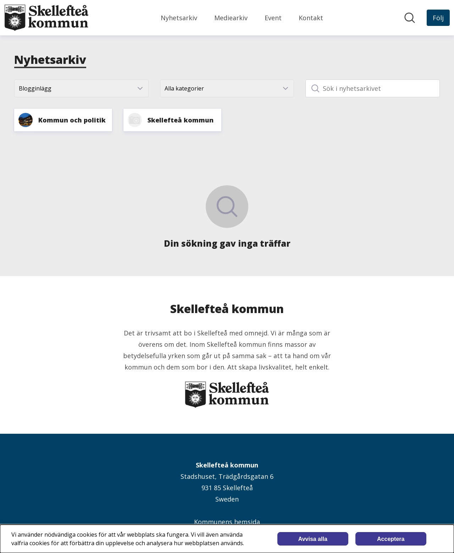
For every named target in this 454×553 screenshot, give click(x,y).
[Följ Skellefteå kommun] (438, 18)
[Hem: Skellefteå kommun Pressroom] (46, 17)
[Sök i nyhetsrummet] (409, 17)
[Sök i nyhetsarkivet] (372, 88)
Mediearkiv (231, 17)
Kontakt (311, 17)
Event (273, 17)
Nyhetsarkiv (179, 17)
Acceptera (390, 539)
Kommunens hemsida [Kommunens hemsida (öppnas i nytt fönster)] (227, 522)
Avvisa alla (312, 539)
